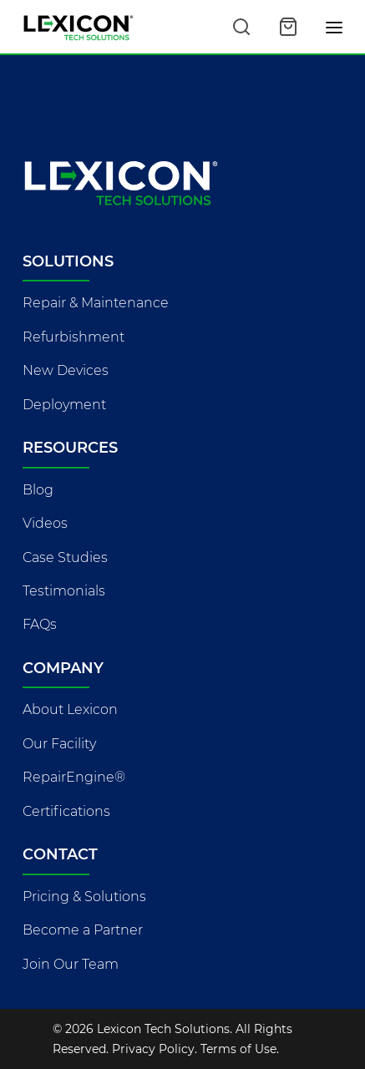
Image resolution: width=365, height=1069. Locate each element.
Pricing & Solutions (84, 896)
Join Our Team (71, 964)
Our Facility (59, 744)
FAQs (40, 624)
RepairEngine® (74, 777)
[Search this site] (241, 27)
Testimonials (64, 591)
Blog (38, 490)
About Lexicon (70, 709)
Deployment (64, 405)
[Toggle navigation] (335, 27)
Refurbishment (73, 337)
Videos (45, 523)
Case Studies (65, 557)
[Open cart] (288, 27)
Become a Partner (83, 930)
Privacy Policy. (154, 1048)
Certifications (66, 811)
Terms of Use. (239, 1048)
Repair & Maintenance (96, 303)
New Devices (66, 370)
